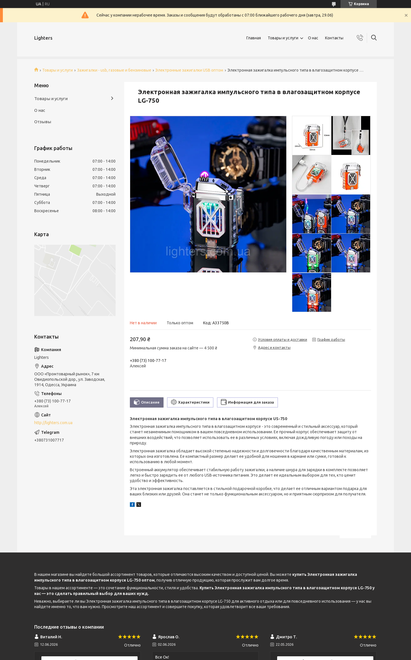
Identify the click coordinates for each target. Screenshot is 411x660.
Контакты (334, 38)
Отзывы (42, 121)
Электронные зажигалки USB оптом (189, 70)
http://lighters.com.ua (53, 422)
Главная (253, 38)
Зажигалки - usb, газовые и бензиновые (114, 70)
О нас (313, 38)
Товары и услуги (283, 38)
